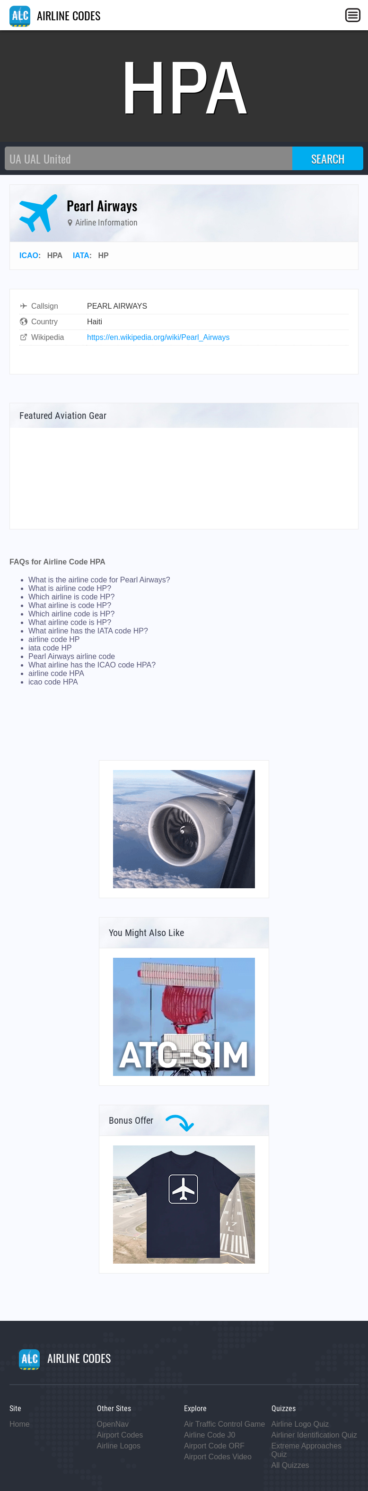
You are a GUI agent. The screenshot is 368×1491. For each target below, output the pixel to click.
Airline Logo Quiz (300, 1424)
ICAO (28, 255)
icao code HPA (53, 682)
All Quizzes (290, 1465)
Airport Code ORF (214, 1446)
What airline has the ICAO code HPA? (92, 665)
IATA (81, 255)
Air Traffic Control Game (224, 1424)
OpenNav (113, 1424)
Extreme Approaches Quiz (307, 1450)
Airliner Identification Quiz (314, 1435)
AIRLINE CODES (54, 15)
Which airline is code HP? (71, 597)
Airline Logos (119, 1446)
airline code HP (54, 639)
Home (19, 1424)
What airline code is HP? (69, 622)
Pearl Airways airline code (71, 656)
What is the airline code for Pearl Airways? (99, 580)
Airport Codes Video (218, 1457)
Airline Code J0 (210, 1435)
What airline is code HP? (69, 605)
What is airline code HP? (69, 588)
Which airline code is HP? (71, 614)
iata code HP (50, 648)
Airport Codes (120, 1435)
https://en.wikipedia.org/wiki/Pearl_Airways (158, 337)
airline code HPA (56, 673)
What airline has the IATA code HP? (88, 631)
